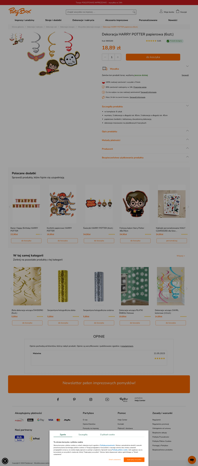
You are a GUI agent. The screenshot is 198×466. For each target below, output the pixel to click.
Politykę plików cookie (120, 450)
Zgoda (63, 434)
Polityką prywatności (107, 445)
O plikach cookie (107, 434)
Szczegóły (83, 434)
